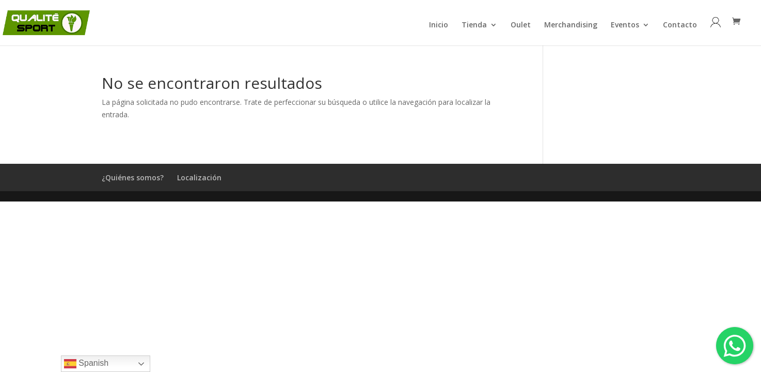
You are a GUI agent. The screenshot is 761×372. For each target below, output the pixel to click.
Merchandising (570, 25)
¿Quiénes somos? (133, 177)
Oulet (521, 25)
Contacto (680, 25)
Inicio (438, 25)
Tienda (474, 25)
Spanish (86, 364)
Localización (199, 177)
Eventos (625, 25)
